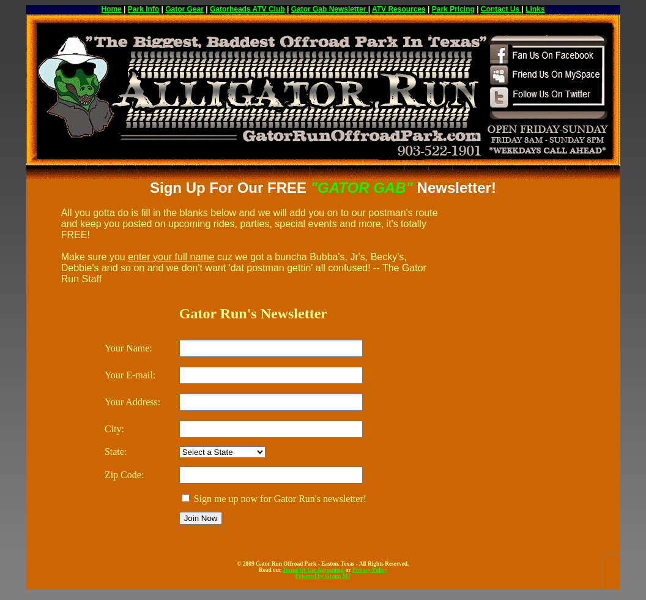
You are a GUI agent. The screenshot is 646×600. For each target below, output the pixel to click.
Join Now (201, 518)
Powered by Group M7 (323, 576)
